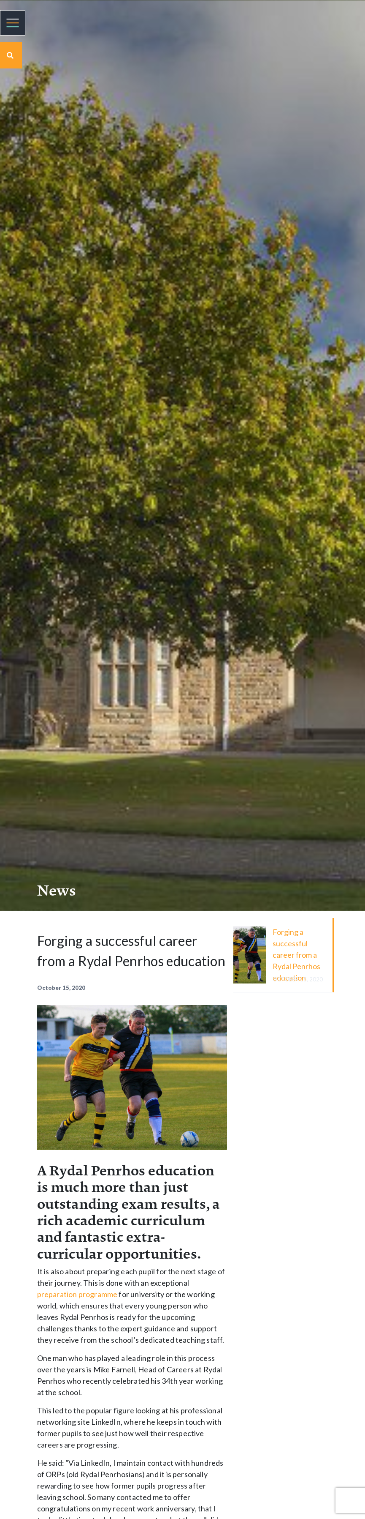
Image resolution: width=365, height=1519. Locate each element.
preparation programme (77, 1294)
